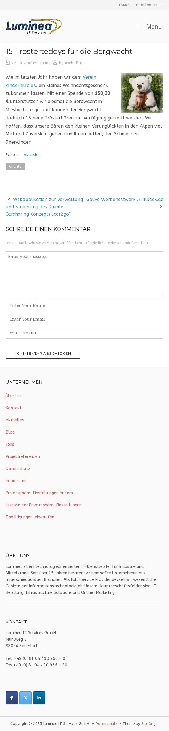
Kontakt (13, 408)
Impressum (16, 480)
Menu (149, 26)
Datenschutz (18, 468)
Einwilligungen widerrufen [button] (30, 517)
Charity (15, 166)
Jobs (10, 444)
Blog (10, 432)
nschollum (75, 63)
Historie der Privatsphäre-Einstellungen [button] (44, 505)
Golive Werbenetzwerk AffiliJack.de (124, 199)
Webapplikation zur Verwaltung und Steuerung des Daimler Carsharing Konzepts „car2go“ (44, 206)
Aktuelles (32, 154)
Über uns (14, 395)
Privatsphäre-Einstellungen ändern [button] (39, 493)
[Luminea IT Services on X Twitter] (26, 697)
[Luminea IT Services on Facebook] (12, 697)
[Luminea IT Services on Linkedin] (39, 697)
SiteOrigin (150, 723)
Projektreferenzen (23, 456)
